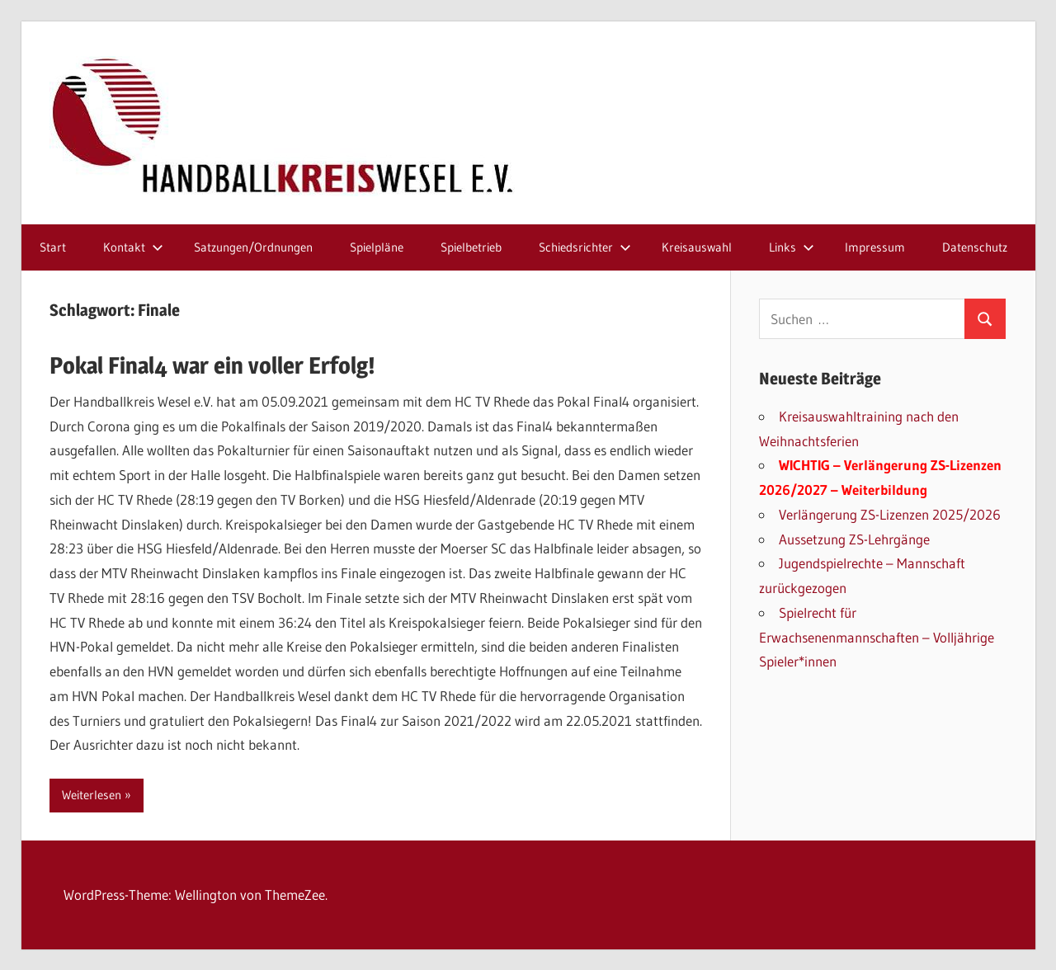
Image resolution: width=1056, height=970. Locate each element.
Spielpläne (376, 247)
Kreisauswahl (697, 247)
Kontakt (133, 247)
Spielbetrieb (471, 247)
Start (53, 247)
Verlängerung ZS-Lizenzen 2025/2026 (890, 514)
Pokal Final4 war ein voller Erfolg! (212, 365)
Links (791, 247)
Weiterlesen (91, 795)
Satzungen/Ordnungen (253, 247)
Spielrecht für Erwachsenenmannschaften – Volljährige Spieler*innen (876, 637)
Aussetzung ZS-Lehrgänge (854, 539)
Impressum (875, 247)
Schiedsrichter (585, 247)
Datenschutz (974, 247)
